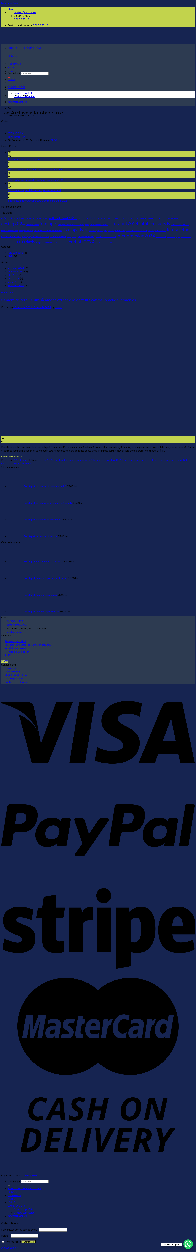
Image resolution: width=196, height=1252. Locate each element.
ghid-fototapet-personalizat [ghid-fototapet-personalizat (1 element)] (105, 237)
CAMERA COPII (16, 87)
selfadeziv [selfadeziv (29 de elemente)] (25, 242)
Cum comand (12, 671)
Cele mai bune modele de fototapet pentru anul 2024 (37, 180)
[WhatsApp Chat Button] (188, 1244)
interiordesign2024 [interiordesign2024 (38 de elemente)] (136, 236)
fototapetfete (157, 460)
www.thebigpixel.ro (11, 632)
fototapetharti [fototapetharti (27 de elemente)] (76, 230)
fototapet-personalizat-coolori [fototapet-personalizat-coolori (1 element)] (96, 224)
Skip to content (9, 3)
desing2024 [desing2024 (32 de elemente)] (13, 224)
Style (10, 256)
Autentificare (28, 1242)
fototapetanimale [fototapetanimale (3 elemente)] (180, 224)
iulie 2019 (13, 275)
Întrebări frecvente (15, 648)
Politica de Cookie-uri (17, 652)
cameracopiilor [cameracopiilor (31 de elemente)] (63, 217)
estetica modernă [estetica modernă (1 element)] (32, 224)
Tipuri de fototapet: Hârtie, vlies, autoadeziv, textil (34, 190)
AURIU (11, 71)
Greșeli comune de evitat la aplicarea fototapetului (35, 169)
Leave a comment (22, 463)
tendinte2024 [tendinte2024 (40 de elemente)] (80, 242)
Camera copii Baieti (24, 96)
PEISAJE (12, 56)
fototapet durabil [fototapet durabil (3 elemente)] (43, 230)
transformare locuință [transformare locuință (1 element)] (103, 243)
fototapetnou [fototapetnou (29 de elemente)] (179, 230)
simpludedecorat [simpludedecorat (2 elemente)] (44, 242)
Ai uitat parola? (9, 1247)
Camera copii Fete (23, 93)
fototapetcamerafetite (136, 460)
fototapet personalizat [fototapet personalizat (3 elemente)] (54, 236)
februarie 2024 (16, 268)
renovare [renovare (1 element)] (12, 243)
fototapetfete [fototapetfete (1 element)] (57, 230)
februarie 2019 (16, 285)
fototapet (60, 460)
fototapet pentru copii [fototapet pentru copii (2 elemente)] (11, 236)
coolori (58, 307)
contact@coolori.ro (18, 137)
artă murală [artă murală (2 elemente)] (6, 218)
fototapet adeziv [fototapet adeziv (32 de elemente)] (154, 224)
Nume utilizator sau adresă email (19, 1230)
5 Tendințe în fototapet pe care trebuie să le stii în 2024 (38, 201)
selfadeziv (6, 463)
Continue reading (11, 456)
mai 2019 (13, 282)
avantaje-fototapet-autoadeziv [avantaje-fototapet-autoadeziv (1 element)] (36, 218)
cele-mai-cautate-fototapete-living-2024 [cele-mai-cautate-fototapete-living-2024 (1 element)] (111, 218)
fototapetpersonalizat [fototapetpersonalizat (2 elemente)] (32, 236)
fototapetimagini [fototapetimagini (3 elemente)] (98, 230)
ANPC (8, 655)
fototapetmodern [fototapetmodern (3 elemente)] (157, 230)
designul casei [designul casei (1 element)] (172, 218)
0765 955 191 (41, 25)
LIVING (11, 79)
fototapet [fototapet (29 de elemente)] (48, 224)
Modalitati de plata (16, 675)
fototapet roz (98, 460)
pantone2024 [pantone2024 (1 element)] (161, 237)
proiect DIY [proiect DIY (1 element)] (170, 237)
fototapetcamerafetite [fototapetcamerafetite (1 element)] (9, 230)
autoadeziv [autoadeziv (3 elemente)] (18, 218)
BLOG (53, 140)
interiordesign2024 (176, 460)
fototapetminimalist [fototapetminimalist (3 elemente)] (136, 230)
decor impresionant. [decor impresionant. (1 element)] (158, 218)
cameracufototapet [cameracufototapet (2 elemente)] (86, 218)
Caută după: (14, 1181)
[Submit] (9, 1185)
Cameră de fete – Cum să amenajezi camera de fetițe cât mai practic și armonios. (69, 300)
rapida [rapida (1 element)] (178, 237)
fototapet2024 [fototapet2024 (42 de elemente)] (123, 223)
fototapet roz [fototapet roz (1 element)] (71, 237)
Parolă (5, 1236)
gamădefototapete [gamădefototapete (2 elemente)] (85, 236)
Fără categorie (15, 252)
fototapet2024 (115, 460)
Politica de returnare (15, 682)
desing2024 (47, 460)
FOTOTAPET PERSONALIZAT (24, 48)
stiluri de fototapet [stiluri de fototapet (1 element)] (59, 243)
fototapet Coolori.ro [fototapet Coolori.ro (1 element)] (26, 230)
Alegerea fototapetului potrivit (24, 159)
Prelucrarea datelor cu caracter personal (28, 645)
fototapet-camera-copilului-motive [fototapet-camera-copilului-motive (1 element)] (71, 224)
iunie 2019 (13, 278)
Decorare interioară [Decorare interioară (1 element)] (143, 218)
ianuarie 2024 (15, 271)
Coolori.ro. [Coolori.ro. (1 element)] (131, 218)
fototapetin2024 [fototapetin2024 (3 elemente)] (116, 230)
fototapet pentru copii (78, 460)
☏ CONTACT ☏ (17, 102)
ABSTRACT (14, 64)
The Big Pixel (30, 1175)
